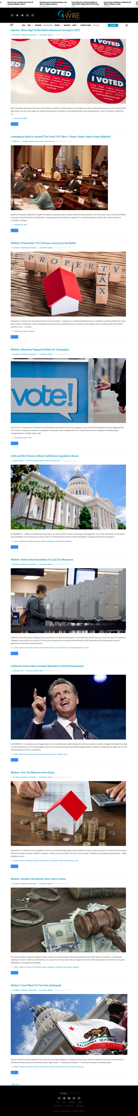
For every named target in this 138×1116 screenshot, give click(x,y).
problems (60, 754)
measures (36, 647)
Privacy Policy (58, 1106)
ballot (25, 118)
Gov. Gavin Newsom (32, 754)
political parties (59, 541)
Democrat (37, 541)
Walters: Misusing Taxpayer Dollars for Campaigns (40, 349)
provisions (52, 1067)
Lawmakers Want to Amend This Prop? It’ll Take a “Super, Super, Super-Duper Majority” (61, 136)
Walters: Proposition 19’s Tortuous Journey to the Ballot (43, 243)
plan (54, 754)
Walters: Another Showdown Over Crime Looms (38, 878)
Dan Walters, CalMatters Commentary (24, 35)
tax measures (79, 1067)
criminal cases (41, 967)
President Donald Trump (47, 647)
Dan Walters (43, 35)
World (64, 1102)
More (14, 124)
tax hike (60, 860)
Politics (41, 141)
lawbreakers (51, 967)
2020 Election (18, 118)
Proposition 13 (46, 860)
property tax (37, 860)
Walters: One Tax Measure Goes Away (32, 772)
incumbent (50, 541)
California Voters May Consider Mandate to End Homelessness (47, 666)
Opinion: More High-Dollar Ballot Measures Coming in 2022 (45, 30)
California (31, 331)
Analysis (25, 141)
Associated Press (18, 461)
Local (57, 1102)
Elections (32, 141)
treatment (75, 967)
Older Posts (15, 1084)
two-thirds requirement (76, 647)
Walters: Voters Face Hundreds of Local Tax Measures (42, 559)
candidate (30, 541)
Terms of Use (69, 1106)
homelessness (48, 754)
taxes (30, 438)
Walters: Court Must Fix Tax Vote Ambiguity (36, 985)
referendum (68, 967)
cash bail (29, 967)
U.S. (9, 6)
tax (57, 647)
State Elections (44, 6)
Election (43, 541)
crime (34, 967)
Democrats (29, 647)
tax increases (70, 1067)
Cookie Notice (80, 1106)
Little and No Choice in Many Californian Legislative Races (45, 455)
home (41, 754)
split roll (54, 860)
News (37, 141)
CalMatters (16, 141)
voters (87, 647)
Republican (68, 541)
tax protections (69, 860)
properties (29, 860)
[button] (30, 25)
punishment (59, 967)
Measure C (107, 6)
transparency (63, 647)
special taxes (60, 1067)
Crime (73, 6)
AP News (29, 461)
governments (44, 1067)
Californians (23, 541)
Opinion (50, 35)
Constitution (29, 1067)
